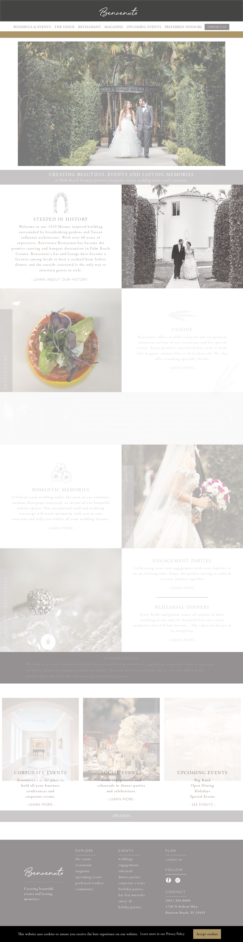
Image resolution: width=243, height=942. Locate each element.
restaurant (84, 865)
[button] (32, 26)
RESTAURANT (89, 27)
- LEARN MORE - (182, 367)
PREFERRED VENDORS (183, 27)
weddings (125, 859)
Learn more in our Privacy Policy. (162, 934)
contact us (174, 859)
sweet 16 (125, 901)
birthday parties (130, 889)
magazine (83, 871)
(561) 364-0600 (178, 901)
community (84, 889)
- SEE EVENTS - (202, 804)
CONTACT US (217, 27)
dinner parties (129, 877)
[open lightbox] (61, 280)
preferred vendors (90, 883)
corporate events (131, 883)
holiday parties (130, 907)
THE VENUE (64, 27)
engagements (128, 865)
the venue (83, 859)
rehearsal (125, 871)
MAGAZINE (113, 27)
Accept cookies (207, 934)
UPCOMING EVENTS (144, 27)
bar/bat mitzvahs (131, 895)
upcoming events (89, 877)
